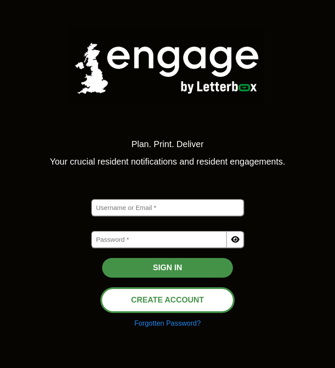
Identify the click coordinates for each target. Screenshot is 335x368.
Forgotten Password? (167, 323)
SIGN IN (167, 267)
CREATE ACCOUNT (167, 300)
